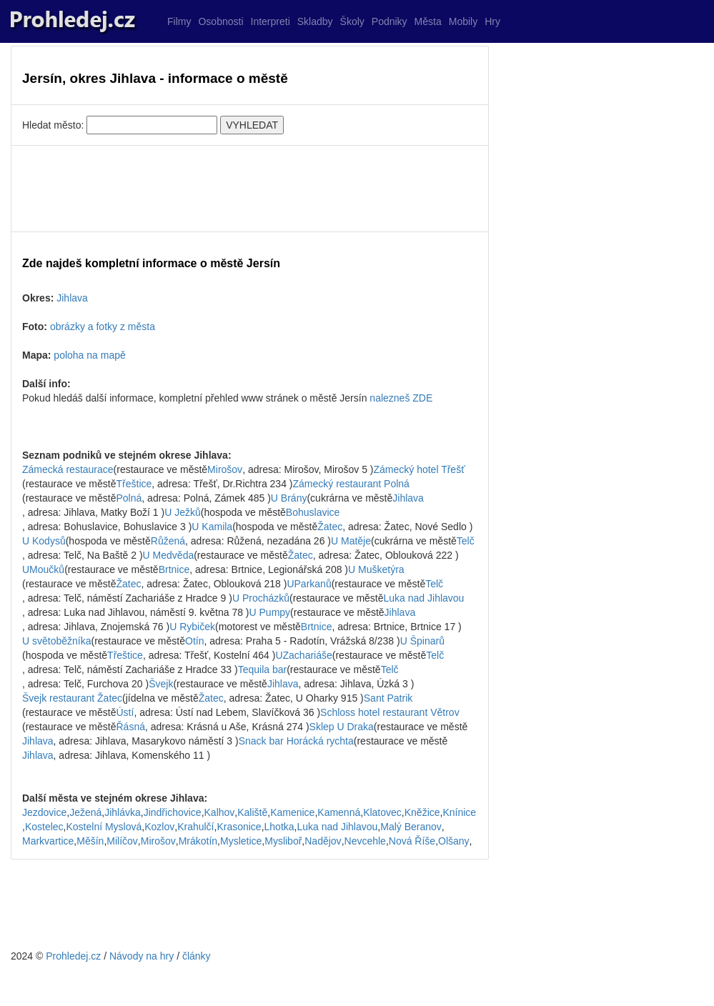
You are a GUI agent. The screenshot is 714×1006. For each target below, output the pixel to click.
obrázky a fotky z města (102, 326)
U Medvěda (168, 555)
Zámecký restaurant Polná (350, 483)
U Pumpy (270, 612)
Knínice (459, 812)
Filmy (179, 21)
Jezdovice (44, 812)
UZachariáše (303, 655)
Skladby (315, 21)
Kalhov (219, 812)
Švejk (161, 683)
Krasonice (239, 826)
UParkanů (309, 583)
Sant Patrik (388, 698)
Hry (492, 21)
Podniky (389, 21)
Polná (129, 498)
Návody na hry (141, 956)
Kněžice (422, 812)
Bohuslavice (313, 512)
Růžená (168, 541)
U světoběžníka (56, 641)
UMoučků (43, 569)
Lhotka (279, 826)
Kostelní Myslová (104, 826)
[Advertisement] (249, 188)
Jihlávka (122, 812)
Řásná (130, 726)
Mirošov (224, 469)
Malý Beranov (411, 826)
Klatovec (382, 812)
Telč (466, 541)
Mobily (463, 21)
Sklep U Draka (341, 726)
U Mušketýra (376, 569)
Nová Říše (412, 841)
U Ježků (182, 512)
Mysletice (241, 841)
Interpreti (270, 21)
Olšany (454, 841)
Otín (194, 641)
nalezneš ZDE (401, 398)
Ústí (125, 712)
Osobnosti (220, 21)
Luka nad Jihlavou (424, 598)
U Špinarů (422, 641)
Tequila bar (262, 669)
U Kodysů (44, 541)
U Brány (289, 498)
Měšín (90, 841)
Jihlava (72, 298)
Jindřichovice (173, 812)
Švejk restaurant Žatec (72, 698)
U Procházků (260, 598)
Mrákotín (198, 841)
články (196, 956)
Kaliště (252, 812)
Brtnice (174, 569)
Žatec (329, 526)
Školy (352, 21)
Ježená (85, 812)
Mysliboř (283, 841)
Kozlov (159, 826)
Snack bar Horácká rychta (296, 741)
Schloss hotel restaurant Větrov (390, 712)
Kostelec (44, 826)
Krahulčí (195, 826)
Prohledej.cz (73, 956)
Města (428, 21)
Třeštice (134, 483)
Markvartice (48, 841)
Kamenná (338, 812)
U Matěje (351, 541)
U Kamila (212, 526)
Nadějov (322, 841)
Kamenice (292, 812)
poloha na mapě (89, 355)
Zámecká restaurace (68, 469)
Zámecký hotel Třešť (419, 469)
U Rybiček (192, 626)
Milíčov (122, 841)
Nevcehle (365, 841)
